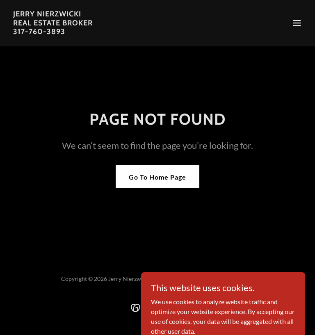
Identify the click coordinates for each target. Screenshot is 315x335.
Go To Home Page (157, 177)
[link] (53, 31)
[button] (297, 23)
